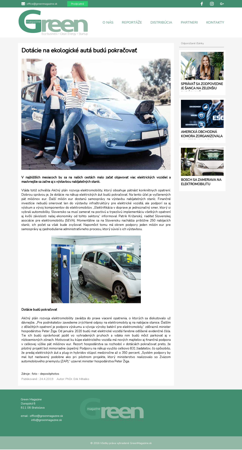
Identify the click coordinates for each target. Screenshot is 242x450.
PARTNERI (189, 22)
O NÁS (108, 22)
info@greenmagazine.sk (46, 420)
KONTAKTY (215, 22)
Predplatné (77, 4)
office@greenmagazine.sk (42, 4)
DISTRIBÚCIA (161, 22)
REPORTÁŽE (132, 22)
